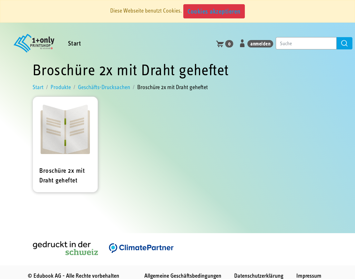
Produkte (61, 87)
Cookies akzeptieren (214, 11)
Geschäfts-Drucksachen (104, 87)
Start (74, 43)
